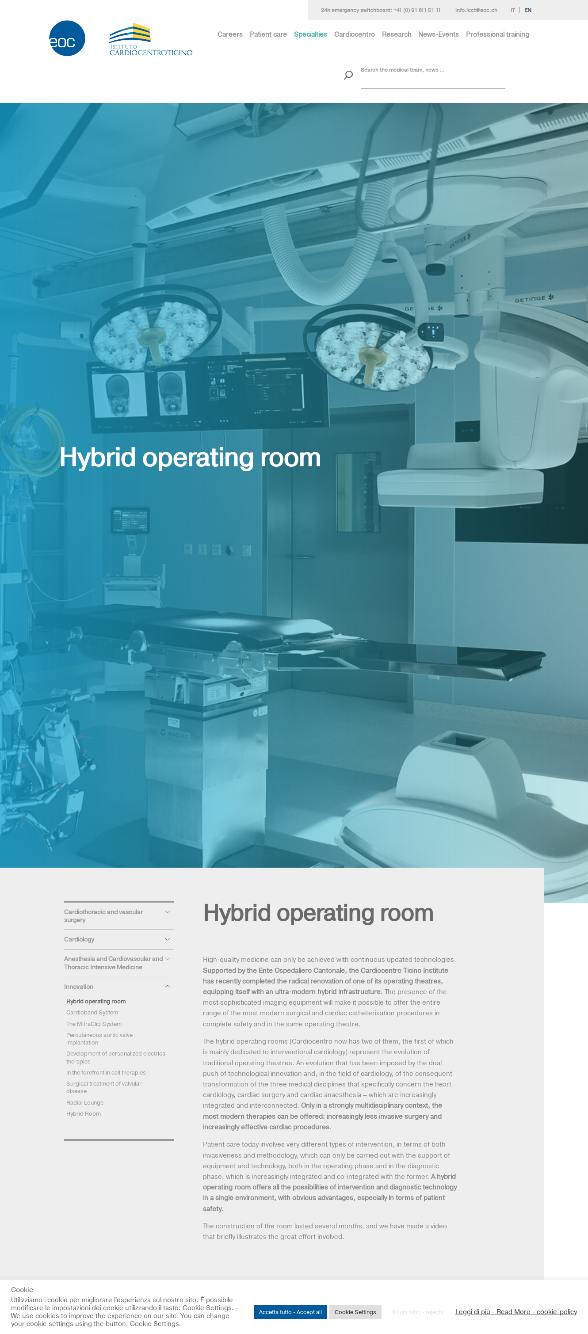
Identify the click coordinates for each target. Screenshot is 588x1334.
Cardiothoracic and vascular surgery (103, 916)
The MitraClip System (94, 1023)
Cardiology (79, 939)
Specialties (310, 34)
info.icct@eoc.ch (476, 10)
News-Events (438, 34)
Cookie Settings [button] (355, 1311)
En (527, 10)
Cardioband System (92, 1012)
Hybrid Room (83, 1113)
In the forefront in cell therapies (106, 1072)
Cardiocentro (354, 34)
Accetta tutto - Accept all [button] (290, 1311)
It (513, 10)
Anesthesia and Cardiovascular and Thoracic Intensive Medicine (113, 963)
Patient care (268, 34)
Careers (230, 34)
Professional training (497, 34)
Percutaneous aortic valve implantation (99, 1038)
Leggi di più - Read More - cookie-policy (516, 1312)
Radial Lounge (84, 1102)
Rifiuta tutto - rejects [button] (417, 1311)
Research (397, 34)
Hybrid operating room (96, 1001)
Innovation (78, 987)
